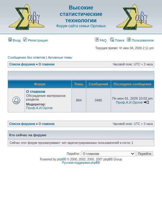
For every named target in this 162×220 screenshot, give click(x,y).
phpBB (61, 159)
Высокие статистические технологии (81, 14)
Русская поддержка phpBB (81, 162)
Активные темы (60, 57)
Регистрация (35, 40)
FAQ (100, 40)
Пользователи (140, 40)
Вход (14, 40)
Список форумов (22, 64)
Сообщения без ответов (26, 57)
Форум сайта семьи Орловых (81, 26)
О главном (47, 64)
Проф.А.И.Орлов (39, 108)
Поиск (117, 40)
